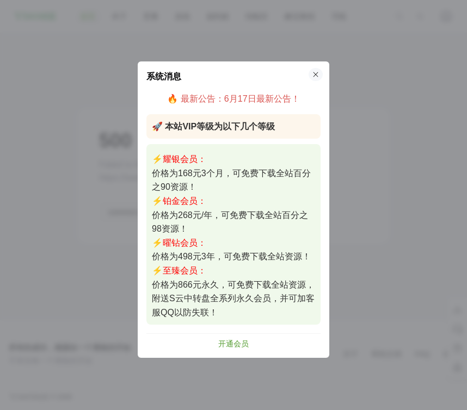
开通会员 (233, 343)
